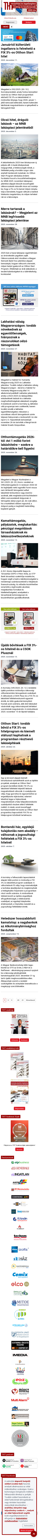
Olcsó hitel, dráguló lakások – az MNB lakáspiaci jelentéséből (17, 123)
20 (18, 1000)
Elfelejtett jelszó (29, 18)
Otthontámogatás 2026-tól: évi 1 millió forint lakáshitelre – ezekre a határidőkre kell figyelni (18, 442)
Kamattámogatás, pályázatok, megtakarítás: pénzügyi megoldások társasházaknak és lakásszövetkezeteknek (19, 528)
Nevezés (19, 1149)
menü (5, 27)
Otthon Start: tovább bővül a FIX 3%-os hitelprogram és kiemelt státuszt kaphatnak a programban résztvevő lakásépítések (18, 733)
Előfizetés (15, 1040)
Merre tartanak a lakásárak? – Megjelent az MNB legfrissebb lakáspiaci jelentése (19, 214)
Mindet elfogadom (27, 1530)
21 (23, 1000)
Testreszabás (28, 1525)
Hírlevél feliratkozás (10, 18)
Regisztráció (10, 22)
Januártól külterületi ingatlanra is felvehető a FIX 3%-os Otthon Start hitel (18, 50)
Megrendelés (19, 1108)
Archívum (24, 1040)
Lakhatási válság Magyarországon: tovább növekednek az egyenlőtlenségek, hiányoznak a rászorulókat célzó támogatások (18, 333)
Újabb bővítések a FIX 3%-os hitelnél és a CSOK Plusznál (19, 649)
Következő (30, 1000)
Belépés (29, 22)
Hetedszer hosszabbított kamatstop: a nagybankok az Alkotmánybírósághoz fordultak (19, 924)
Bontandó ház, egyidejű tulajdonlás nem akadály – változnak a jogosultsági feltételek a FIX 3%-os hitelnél (19, 834)
